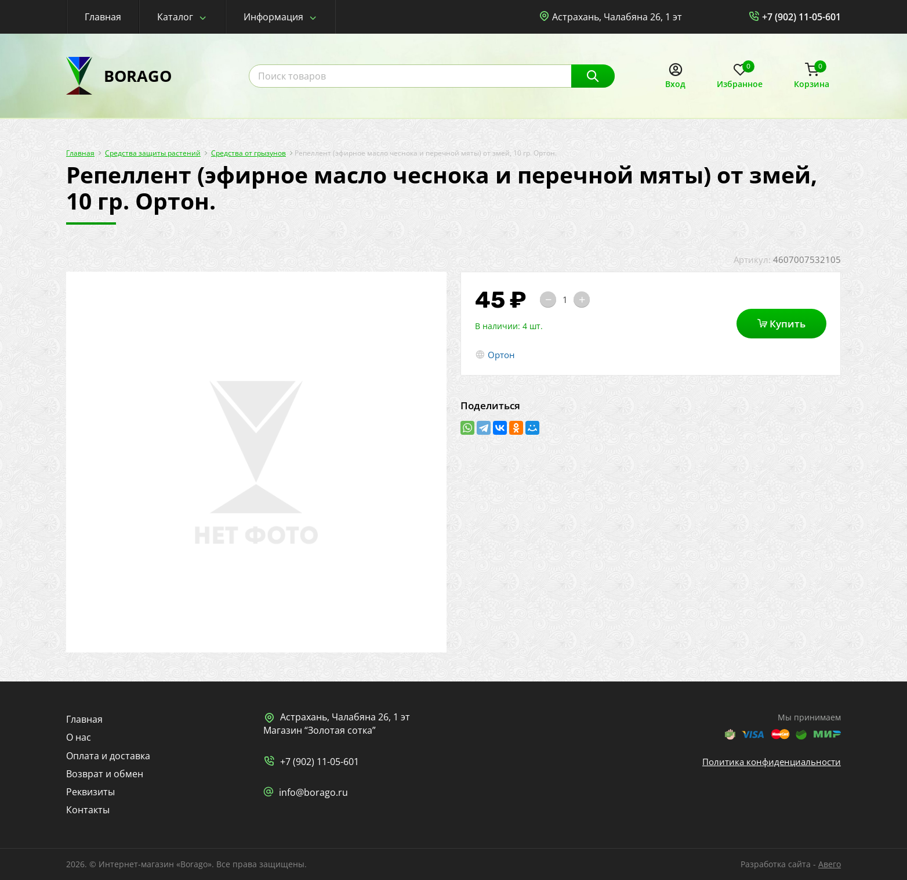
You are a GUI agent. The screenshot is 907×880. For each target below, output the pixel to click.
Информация (273, 16)
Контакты (88, 809)
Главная (103, 16)
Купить (781, 323)
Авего (829, 864)
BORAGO (138, 75)
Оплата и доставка (108, 755)
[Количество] (565, 299)
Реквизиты (90, 791)
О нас (78, 737)
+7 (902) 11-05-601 (801, 16)
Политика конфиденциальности (771, 761)
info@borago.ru (313, 792)
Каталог (175, 16)
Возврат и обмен (104, 773)
